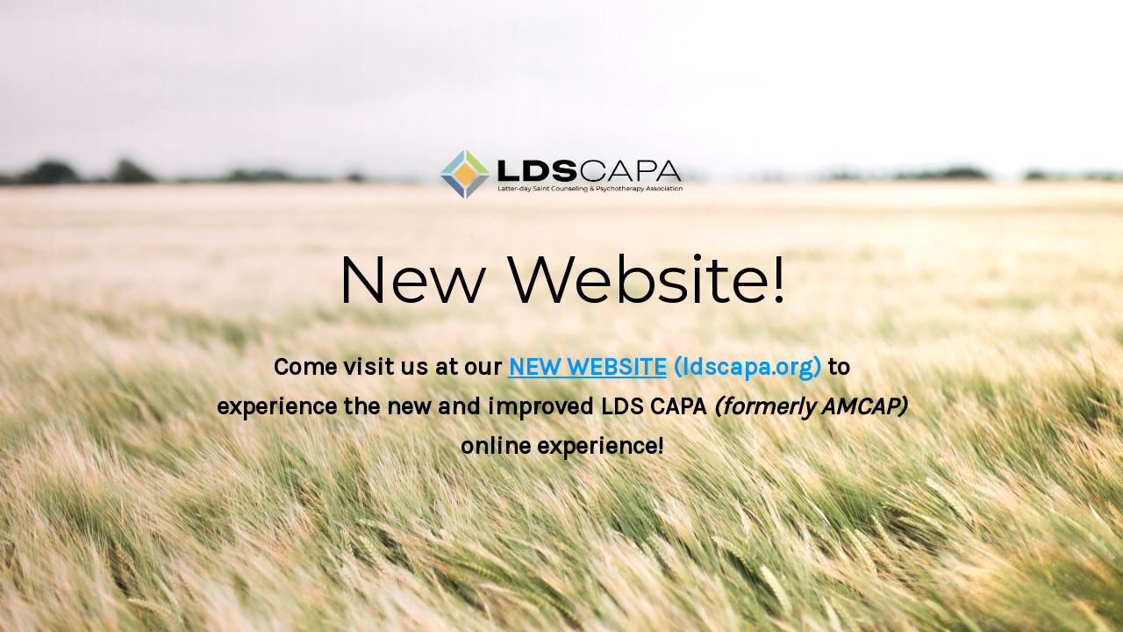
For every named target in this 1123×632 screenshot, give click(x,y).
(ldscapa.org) (744, 366)
